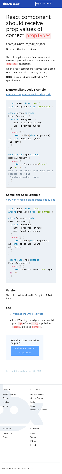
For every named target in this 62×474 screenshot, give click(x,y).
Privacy (33, 441)
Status (5, 437)
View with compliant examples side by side (28, 95)
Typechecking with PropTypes (27, 314)
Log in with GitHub (43, 4)
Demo (5, 406)
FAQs (32, 402)
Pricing (6, 402)
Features (6, 398)
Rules (32, 406)
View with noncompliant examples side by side (30, 200)
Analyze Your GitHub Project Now (24, 350)
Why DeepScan (9, 394)
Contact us (7, 433)
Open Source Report (38, 410)
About (32, 433)
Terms (33, 437)
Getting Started (36, 398)
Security (33, 445)
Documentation (36, 394)
